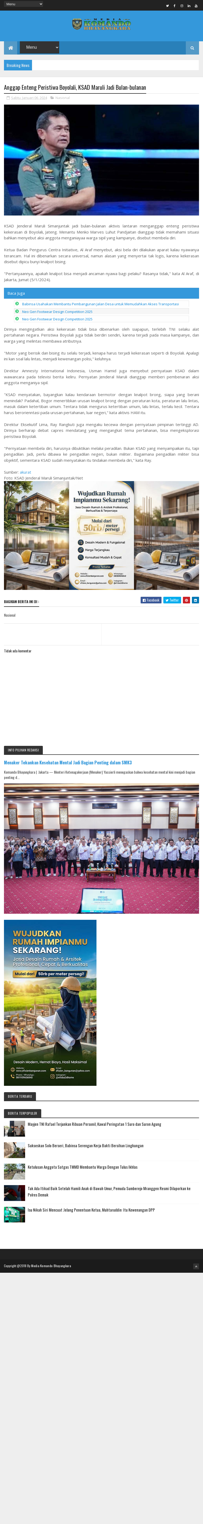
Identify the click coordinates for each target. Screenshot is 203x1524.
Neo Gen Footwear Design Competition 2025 (57, 312)
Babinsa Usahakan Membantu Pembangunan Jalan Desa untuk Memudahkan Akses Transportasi (100, 304)
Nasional (63, 98)
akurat (25, 473)
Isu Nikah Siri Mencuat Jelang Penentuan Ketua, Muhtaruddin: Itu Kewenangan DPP (91, 1210)
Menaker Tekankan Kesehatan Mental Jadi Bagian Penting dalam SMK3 (68, 763)
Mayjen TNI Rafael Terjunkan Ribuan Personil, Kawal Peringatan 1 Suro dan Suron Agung (94, 1125)
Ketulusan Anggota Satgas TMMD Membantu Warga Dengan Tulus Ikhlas (82, 1168)
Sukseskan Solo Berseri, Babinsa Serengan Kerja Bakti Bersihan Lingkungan (86, 1146)
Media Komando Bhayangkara (51, 1266)
